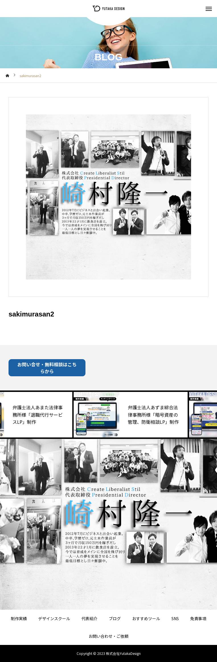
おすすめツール (146, 618)
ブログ (115, 618)
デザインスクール (54, 618)
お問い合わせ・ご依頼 (108, 636)
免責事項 (198, 618)
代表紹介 (89, 618)
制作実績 (19, 618)
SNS (175, 618)
